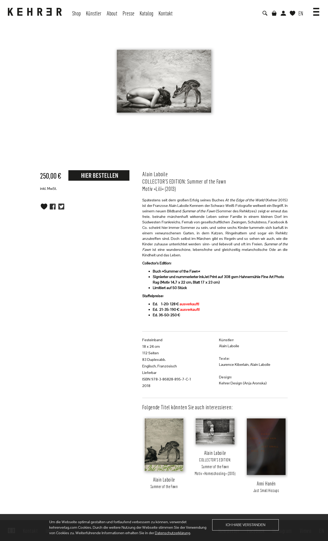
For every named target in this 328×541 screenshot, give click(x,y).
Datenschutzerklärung (172, 533)
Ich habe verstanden (245, 524)
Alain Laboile (229, 346)
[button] (316, 10)
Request (99, 175)
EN (300, 13)
